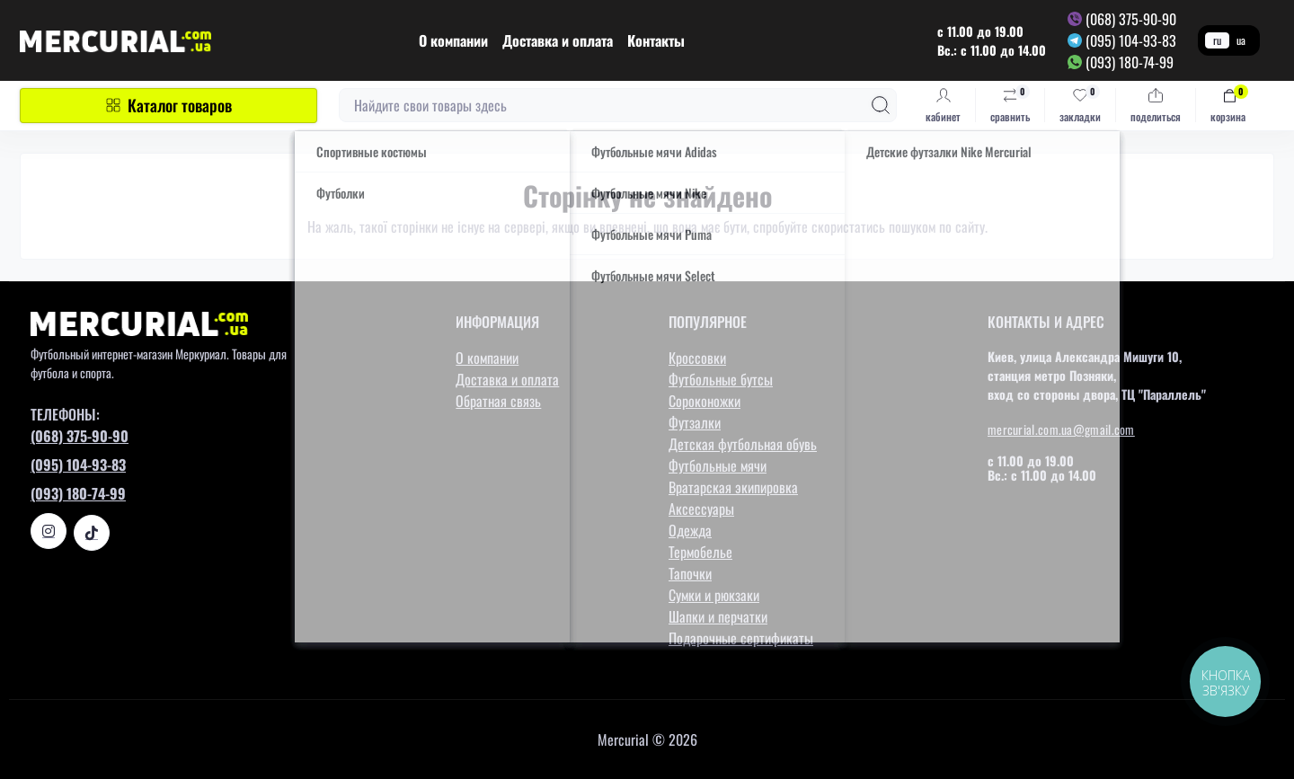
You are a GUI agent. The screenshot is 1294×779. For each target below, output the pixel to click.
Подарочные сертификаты (741, 638)
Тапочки (690, 573)
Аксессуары (701, 508)
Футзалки (695, 422)
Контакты (656, 40)
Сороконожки (704, 401)
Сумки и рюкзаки (714, 595)
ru (1217, 40)
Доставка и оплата (557, 40)
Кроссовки (697, 357)
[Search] (880, 105)
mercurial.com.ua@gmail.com (1061, 429)
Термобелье (700, 551)
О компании (453, 40)
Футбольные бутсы (721, 379)
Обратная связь (498, 401)
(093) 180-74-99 (1130, 62)
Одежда (690, 530)
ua (1240, 40)
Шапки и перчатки (718, 616)
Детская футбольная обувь (743, 444)
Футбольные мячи (718, 465)
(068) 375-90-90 (1131, 19)
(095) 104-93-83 (1131, 40)
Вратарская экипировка (733, 487)
